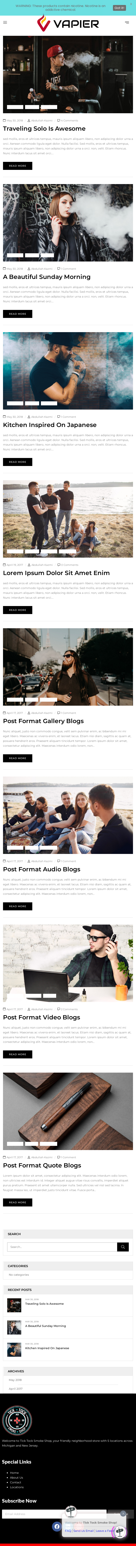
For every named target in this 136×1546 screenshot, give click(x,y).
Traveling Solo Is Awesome (44, 1295)
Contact (15, 1473)
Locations (17, 1478)
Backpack (15, 98)
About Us (16, 1468)
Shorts (47, 246)
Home (14, 1464)
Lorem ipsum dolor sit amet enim (56, 564)
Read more (17, 156)
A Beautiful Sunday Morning (45, 1317)
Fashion (32, 98)
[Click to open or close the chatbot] (120, 1530)
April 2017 (15, 1380)
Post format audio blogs (41, 860)
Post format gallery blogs (43, 712)
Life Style (49, 98)
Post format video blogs (41, 1008)
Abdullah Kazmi (42, 111)
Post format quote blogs (42, 1156)
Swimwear (67, 542)
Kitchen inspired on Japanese (47, 1339)
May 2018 (15, 1371)
